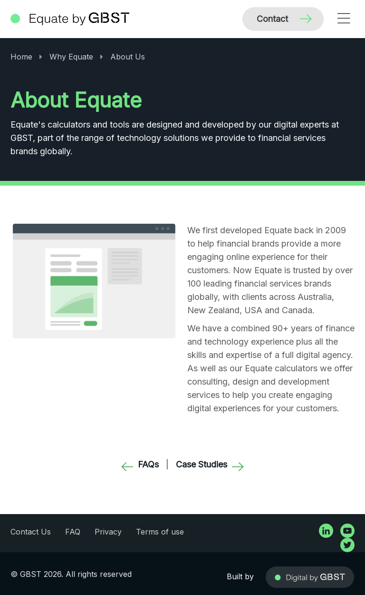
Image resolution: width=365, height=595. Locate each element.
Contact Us (30, 531)
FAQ (72, 531)
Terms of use (160, 531)
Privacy (108, 531)
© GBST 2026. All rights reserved (71, 574)
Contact (272, 19)
